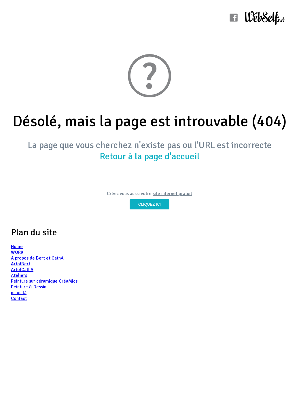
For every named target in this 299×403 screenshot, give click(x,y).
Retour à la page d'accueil (150, 156)
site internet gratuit (172, 193)
